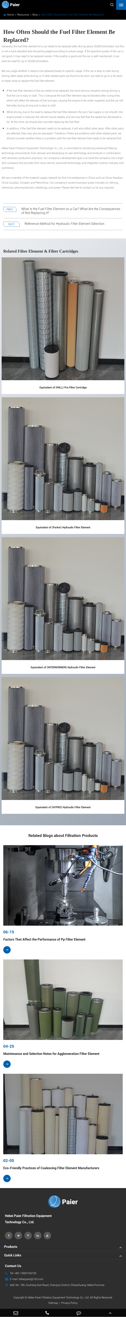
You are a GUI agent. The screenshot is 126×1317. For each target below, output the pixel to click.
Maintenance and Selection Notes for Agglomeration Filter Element (51, 1054)
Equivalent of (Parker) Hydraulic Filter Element (63, 527)
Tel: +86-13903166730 (20, 1273)
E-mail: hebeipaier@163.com (24, 1279)
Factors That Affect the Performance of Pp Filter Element (44, 939)
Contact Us (13, 1266)
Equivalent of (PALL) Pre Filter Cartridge (63, 387)
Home (10, 14)
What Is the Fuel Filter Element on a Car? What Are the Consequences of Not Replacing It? (70, 211)
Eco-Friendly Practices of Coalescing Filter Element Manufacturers (51, 1168)
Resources (23, 14)
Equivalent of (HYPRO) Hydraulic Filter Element (63, 807)
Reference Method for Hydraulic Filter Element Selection (64, 224)
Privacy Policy (69, 1303)
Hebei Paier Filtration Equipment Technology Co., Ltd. (58, 1297)
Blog (35, 14)
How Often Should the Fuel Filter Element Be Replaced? (72, 14)
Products (10, 1247)
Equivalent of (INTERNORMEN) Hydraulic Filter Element (63, 667)
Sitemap (53, 1303)
